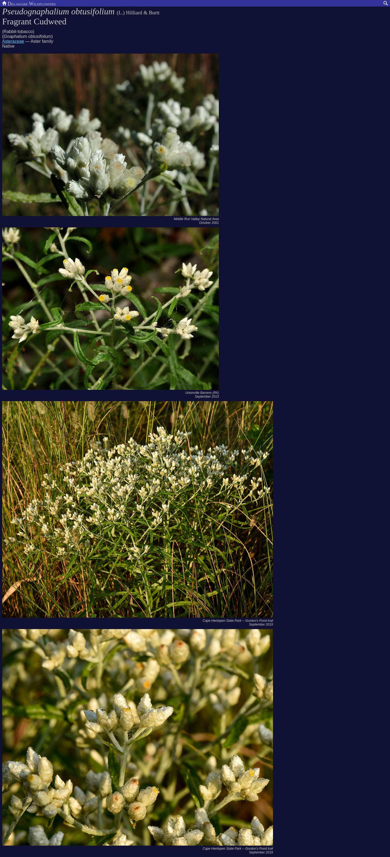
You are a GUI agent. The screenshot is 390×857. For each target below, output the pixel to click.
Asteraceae (13, 41)
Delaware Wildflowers (29, 3)
